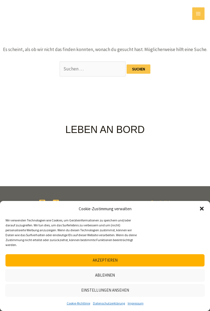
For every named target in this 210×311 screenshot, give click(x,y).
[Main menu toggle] (198, 13)
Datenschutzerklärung (109, 303)
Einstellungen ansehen (105, 290)
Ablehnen (105, 275)
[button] (202, 208)
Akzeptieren (105, 260)
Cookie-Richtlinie (78, 303)
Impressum (136, 303)
